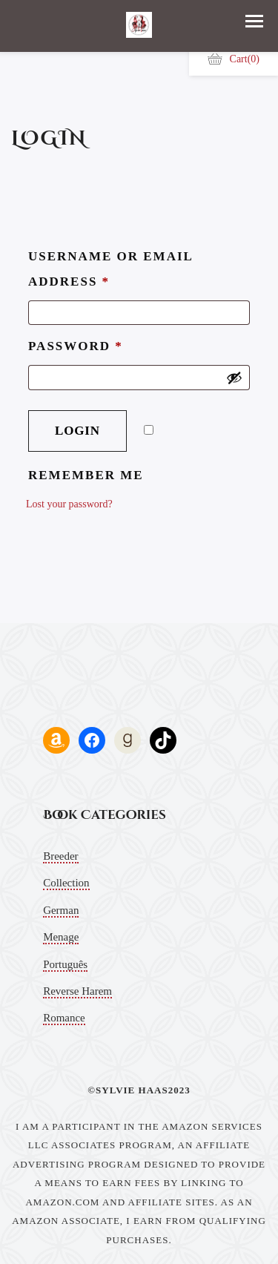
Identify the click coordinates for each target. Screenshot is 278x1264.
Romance (64, 1018)
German (61, 910)
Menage (61, 937)
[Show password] (234, 377)
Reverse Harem (77, 991)
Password (75, 346)
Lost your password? (69, 504)
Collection (66, 883)
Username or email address (110, 269)
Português (65, 964)
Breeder (60, 856)
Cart (233, 59)
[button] (254, 21)
